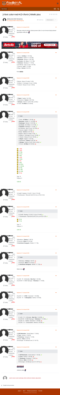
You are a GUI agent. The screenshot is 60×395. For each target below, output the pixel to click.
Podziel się (40, 19)
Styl (24, 390)
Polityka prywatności (32, 390)
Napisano (23, 27)
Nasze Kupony (20, 20)
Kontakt (40, 390)
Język (19, 390)
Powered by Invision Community (30, 392)
